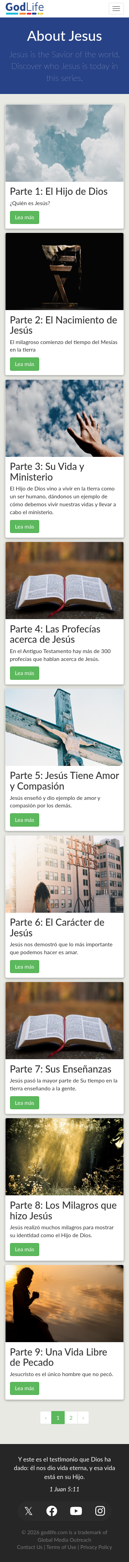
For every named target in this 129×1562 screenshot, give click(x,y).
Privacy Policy (96, 1547)
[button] (29, 1511)
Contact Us (29, 1547)
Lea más (24, 217)
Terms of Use (61, 1547)
